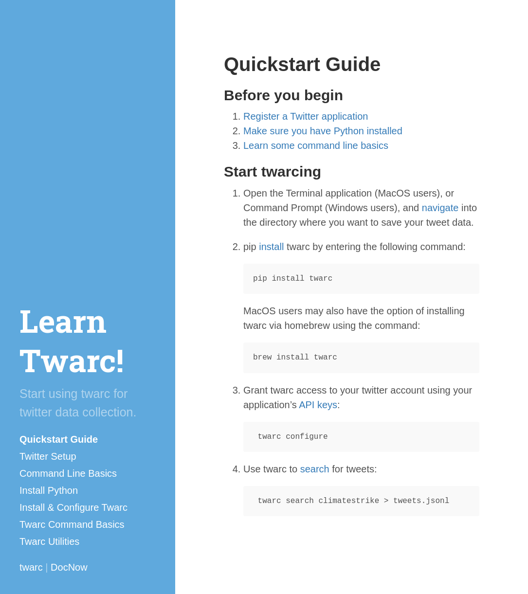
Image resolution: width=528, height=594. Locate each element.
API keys (318, 404)
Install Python (48, 490)
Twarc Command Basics (72, 524)
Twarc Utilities (49, 541)
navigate (440, 207)
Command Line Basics (68, 473)
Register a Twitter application (305, 116)
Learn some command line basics (315, 145)
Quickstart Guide (58, 439)
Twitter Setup (47, 456)
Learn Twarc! (71, 340)
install (271, 246)
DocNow (69, 567)
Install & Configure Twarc (73, 507)
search (314, 469)
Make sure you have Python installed (322, 131)
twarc (31, 567)
